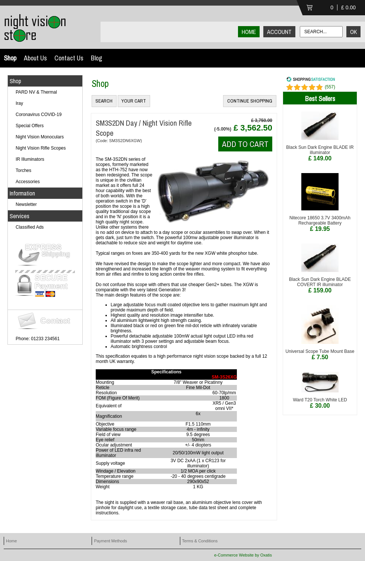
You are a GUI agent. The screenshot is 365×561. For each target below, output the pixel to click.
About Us (35, 58)
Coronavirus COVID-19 (38, 114)
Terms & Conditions (200, 541)
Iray (19, 103)
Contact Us (68, 58)
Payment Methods (110, 541)
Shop (10, 58)
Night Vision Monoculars (40, 137)
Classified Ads (30, 227)
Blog (96, 58)
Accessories (28, 181)
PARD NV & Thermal (36, 92)
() (330, 87)
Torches (23, 170)
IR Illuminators (30, 159)
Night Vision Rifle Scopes (41, 148)
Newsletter (26, 204)
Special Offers (30, 125)
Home (11, 541)
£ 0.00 (348, 7)
